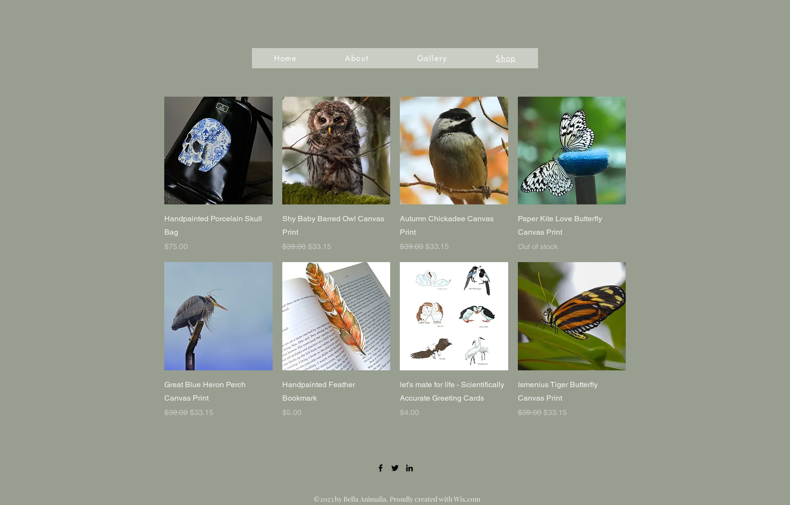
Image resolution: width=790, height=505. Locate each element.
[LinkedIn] (409, 468)
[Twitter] (395, 468)
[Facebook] (380, 468)
